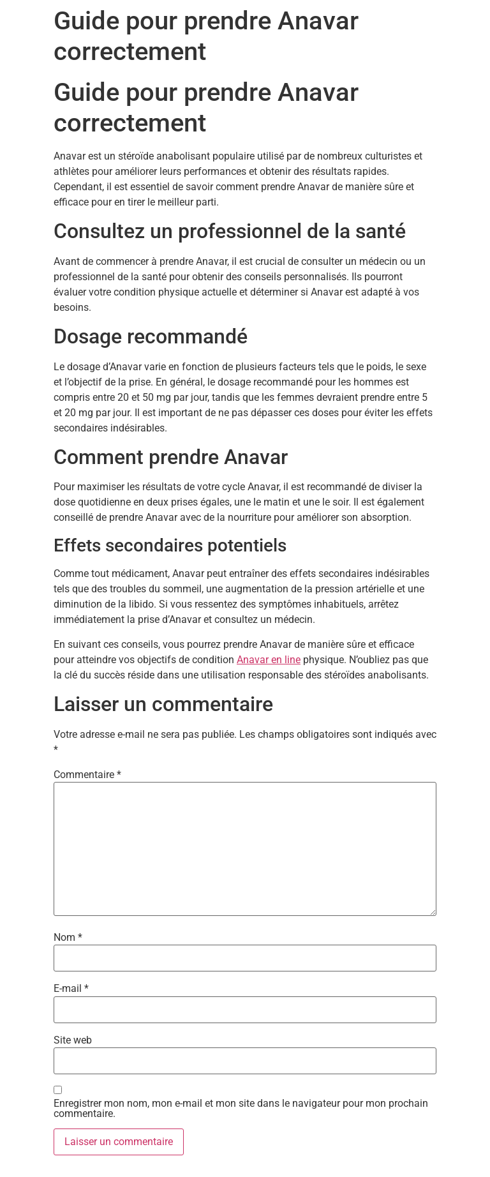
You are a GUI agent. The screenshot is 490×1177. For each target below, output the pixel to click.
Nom (68, 938)
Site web (73, 1040)
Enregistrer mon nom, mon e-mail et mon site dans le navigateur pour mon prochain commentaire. (241, 1108)
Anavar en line (269, 660)
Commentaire (87, 775)
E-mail (71, 989)
